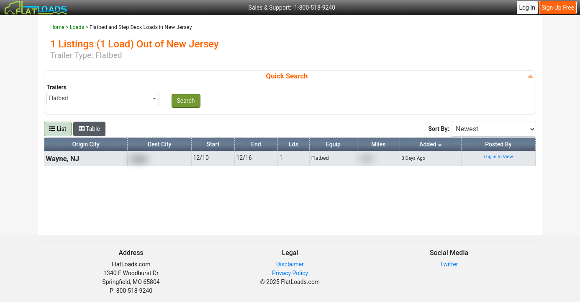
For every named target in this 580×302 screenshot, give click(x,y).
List (57, 128)
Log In (527, 7)
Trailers (56, 87)
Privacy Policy (290, 273)
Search (186, 100)
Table (89, 128)
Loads (77, 27)
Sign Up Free (558, 7)
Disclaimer (290, 264)
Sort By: (439, 128)
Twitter (449, 264)
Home (57, 27)
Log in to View (498, 156)
